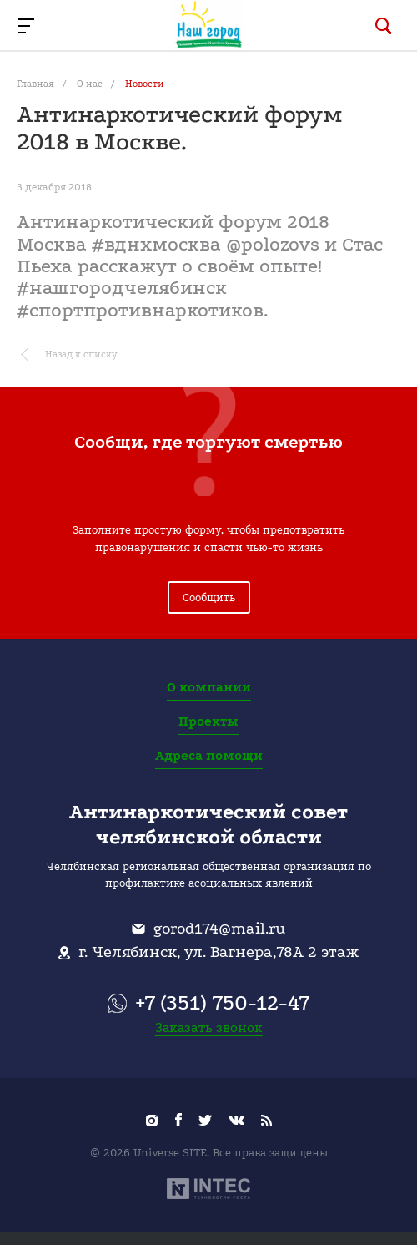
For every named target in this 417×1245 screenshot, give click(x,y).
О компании (209, 687)
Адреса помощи (209, 755)
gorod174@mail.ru (219, 928)
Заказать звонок (209, 1027)
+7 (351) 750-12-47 (222, 1002)
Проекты (208, 721)
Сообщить (209, 597)
